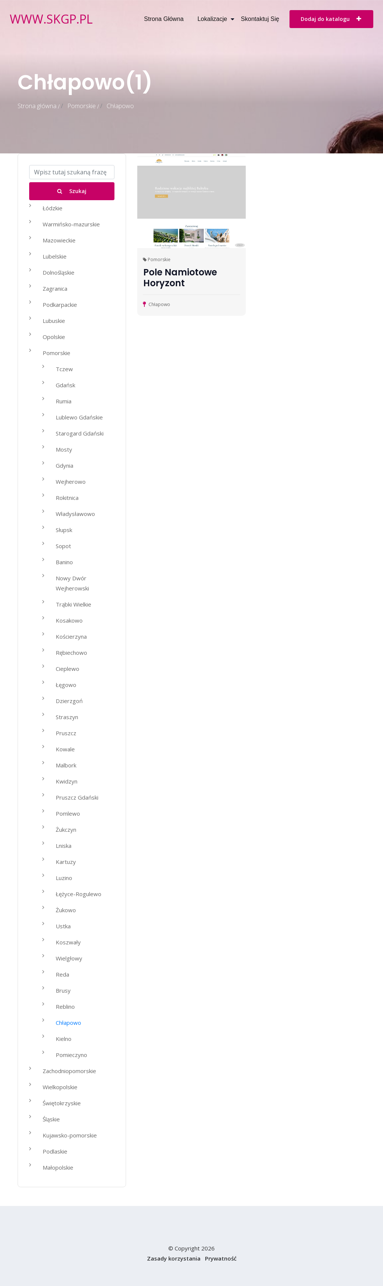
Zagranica (55, 288)
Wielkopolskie (60, 1087)
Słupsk (64, 530)
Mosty (64, 449)
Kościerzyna (71, 636)
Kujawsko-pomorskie (70, 1135)
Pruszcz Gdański (77, 797)
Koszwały (68, 942)
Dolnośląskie (58, 272)
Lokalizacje (212, 19)
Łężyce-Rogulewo (78, 894)
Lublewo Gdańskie (79, 417)
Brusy (63, 990)
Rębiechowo (71, 652)
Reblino (65, 1006)
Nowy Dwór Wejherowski (72, 583)
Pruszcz (66, 733)
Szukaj (71, 191)
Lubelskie (55, 256)
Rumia (63, 401)
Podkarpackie (60, 304)
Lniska (63, 845)
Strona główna (164, 19)
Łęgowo (66, 684)
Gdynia (64, 465)
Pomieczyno (71, 1055)
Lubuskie (54, 320)
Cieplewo (67, 668)
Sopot (63, 546)
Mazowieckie (59, 240)
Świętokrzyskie (62, 1103)
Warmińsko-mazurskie (71, 224)
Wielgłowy (69, 958)
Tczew (64, 369)
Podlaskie (55, 1151)
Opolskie (54, 336)
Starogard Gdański (80, 433)
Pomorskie (81, 106)
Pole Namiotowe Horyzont (180, 277)
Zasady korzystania (173, 1258)
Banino (64, 562)
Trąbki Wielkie (73, 604)
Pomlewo (68, 813)
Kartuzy (66, 861)
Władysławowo (75, 513)
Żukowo (66, 910)
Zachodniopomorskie (69, 1071)
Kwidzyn (66, 781)
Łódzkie (52, 208)
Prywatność (220, 1258)
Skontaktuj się (260, 19)
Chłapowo (68, 1022)
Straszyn (67, 717)
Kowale (65, 749)
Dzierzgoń (69, 701)
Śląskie (51, 1119)
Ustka (63, 926)
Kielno (63, 1038)
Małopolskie (58, 1167)
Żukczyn (66, 829)
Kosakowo (69, 620)
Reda (62, 974)
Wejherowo (71, 481)
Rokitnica (67, 497)
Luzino (64, 878)
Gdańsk (65, 385)
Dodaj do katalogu (331, 19)
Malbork (66, 765)
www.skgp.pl (51, 19)
